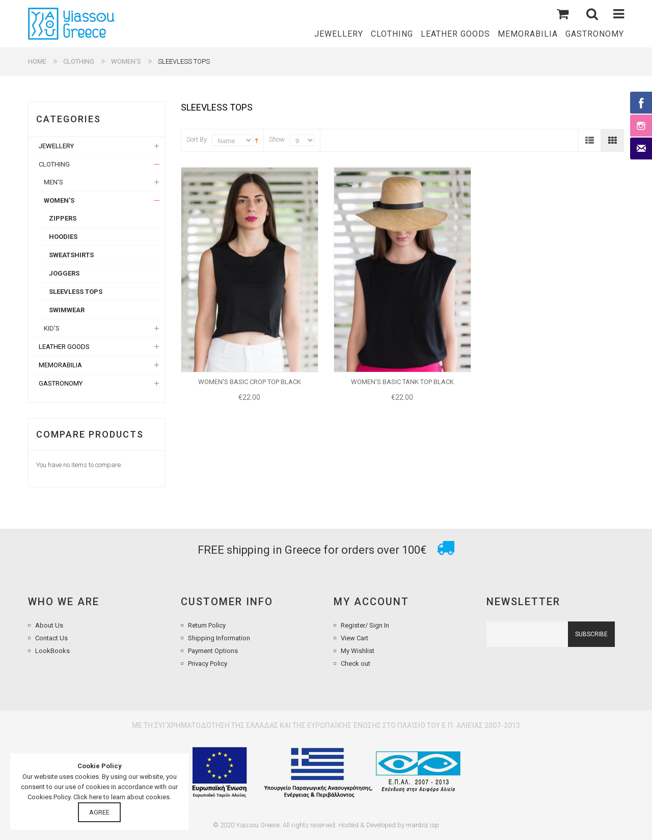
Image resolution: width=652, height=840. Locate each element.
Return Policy (207, 625)
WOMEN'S (126, 61)
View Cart (354, 638)
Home (37, 61)
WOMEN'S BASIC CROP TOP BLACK (249, 382)
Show (277, 139)
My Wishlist (357, 651)
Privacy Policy (207, 663)
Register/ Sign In (365, 625)
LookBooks (52, 651)
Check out (355, 663)
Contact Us (51, 638)
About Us (49, 625)
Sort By (196, 139)
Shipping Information (219, 638)
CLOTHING (78, 61)
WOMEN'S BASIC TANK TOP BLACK (402, 382)
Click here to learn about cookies (121, 797)
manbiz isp (422, 825)
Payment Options (213, 651)
